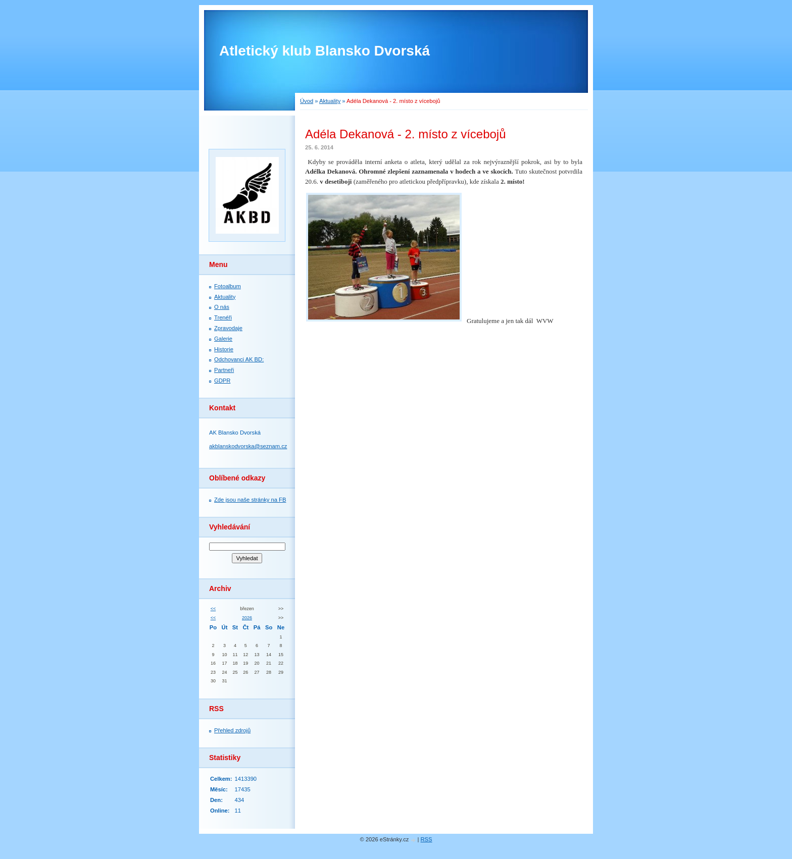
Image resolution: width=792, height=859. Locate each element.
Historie (223, 349)
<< (213, 608)
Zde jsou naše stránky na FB (250, 500)
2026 (247, 617)
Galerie (223, 339)
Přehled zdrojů (232, 730)
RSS (426, 839)
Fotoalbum (227, 286)
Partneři (224, 370)
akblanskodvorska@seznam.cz (248, 446)
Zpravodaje (228, 328)
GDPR (222, 381)
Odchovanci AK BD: (239, 359)
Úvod (306, 101)
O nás (221, 307)
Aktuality (329, 101)
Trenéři (223, 317)
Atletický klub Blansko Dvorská (324, 51)
